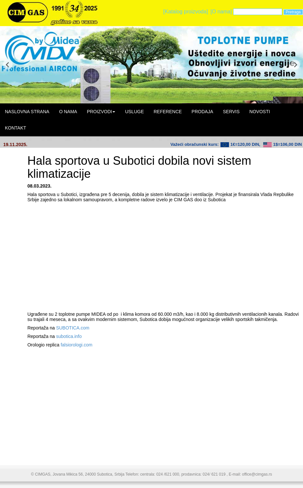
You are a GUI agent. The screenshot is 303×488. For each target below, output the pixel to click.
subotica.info (69, 336)
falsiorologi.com (76, 344)
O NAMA (68, 111)
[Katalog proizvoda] (185, 11)
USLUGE (134, 111)
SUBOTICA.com (72, 327)
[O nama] (221, 11)
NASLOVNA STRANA (27, 111)
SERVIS (231, 111)
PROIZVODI (101, 111)
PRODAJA (202, 111)
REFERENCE (168, 111)
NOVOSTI (260, 111)
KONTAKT (15, 127)
